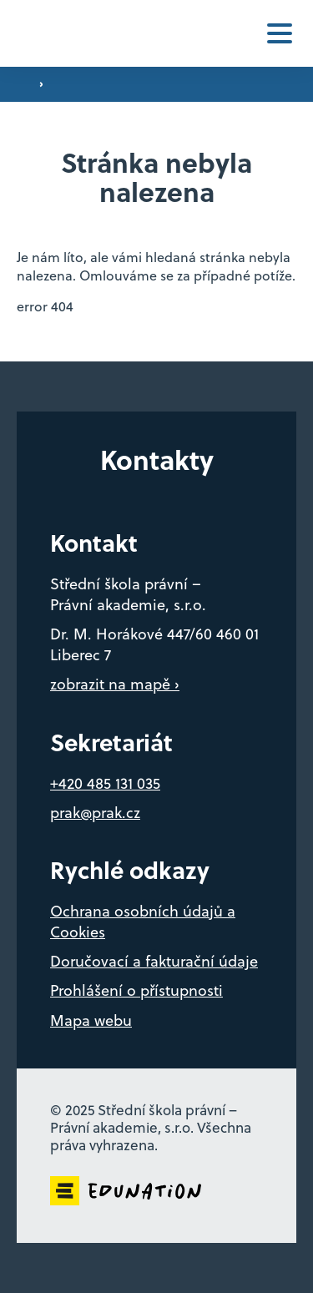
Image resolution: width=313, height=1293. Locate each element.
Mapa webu (91, 1020)
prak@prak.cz (95, 812)
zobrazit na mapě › (114, 684)
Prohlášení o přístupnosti (136, 990)
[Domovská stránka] (60, 34)
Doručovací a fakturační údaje (154, 961)
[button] (279, 33)
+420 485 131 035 (105, 783)
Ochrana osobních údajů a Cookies (142, 921)
